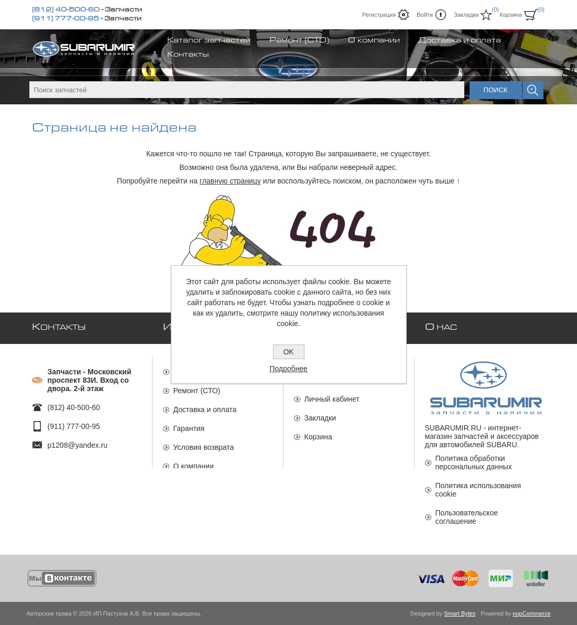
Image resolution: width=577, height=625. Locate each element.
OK (288, 352)
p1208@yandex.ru (78, 440)
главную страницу (230, 181)
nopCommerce (531, 613)
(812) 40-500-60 (66, 10)
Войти (425, 15)
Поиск (496, 90)
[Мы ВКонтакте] (62, 578)
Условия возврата (203, 442)
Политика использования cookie (478, 489)
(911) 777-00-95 (65, 19)
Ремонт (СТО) (197, 385)
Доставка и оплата (205, 404)
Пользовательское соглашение (467, 517)
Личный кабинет (332, 394)
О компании (193, 461)
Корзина (318, 431)
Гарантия (189, 423)
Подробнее (288, 368)
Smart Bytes (459, 613)
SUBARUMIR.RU (453, 428)
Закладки (320, 412)
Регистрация (379, 15)
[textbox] (246, 89)
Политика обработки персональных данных (474, 462)
